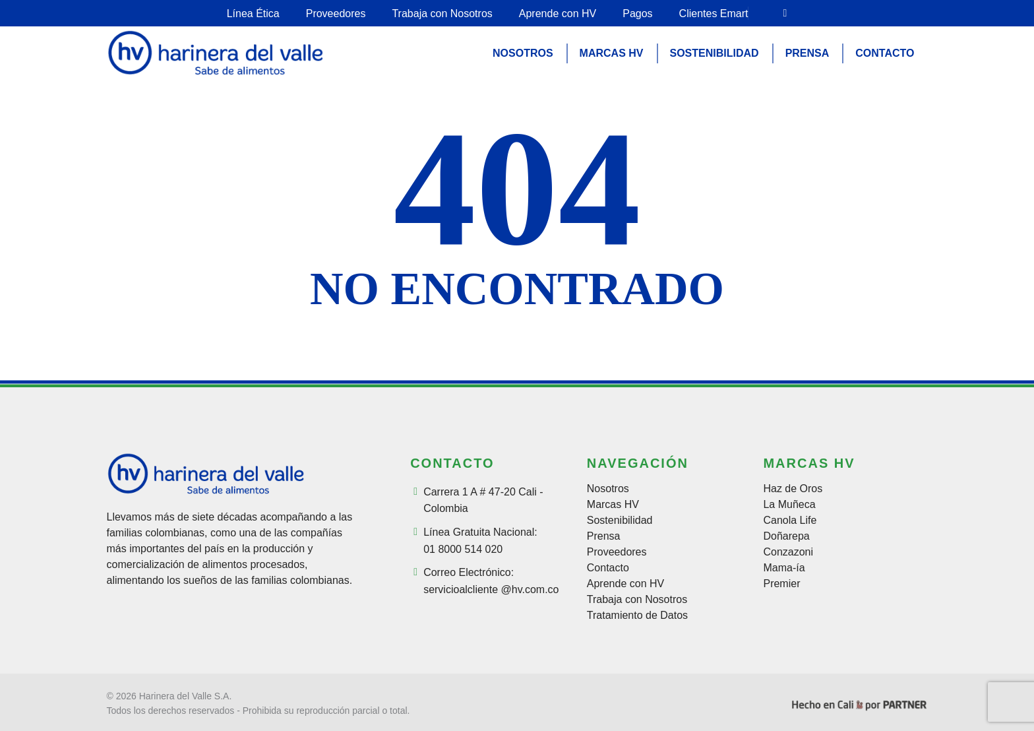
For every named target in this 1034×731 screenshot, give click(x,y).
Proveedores (336, 13)
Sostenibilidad (620, 520)
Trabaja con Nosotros (442, 13)
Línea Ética (253, 13)
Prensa (604, 536)
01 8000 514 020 (462, 549)
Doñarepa (786, 536)
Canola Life (789, 520)
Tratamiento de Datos (637, 615)
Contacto (608, 568)
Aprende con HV (557, 13)
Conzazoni (788, 552)
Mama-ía (784, 568)
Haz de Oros (792, 489)
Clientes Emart (713, 13)
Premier (781, 584)
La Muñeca (789, 504)
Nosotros (608, 489)
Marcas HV (613, 504)
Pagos (637, 13)
